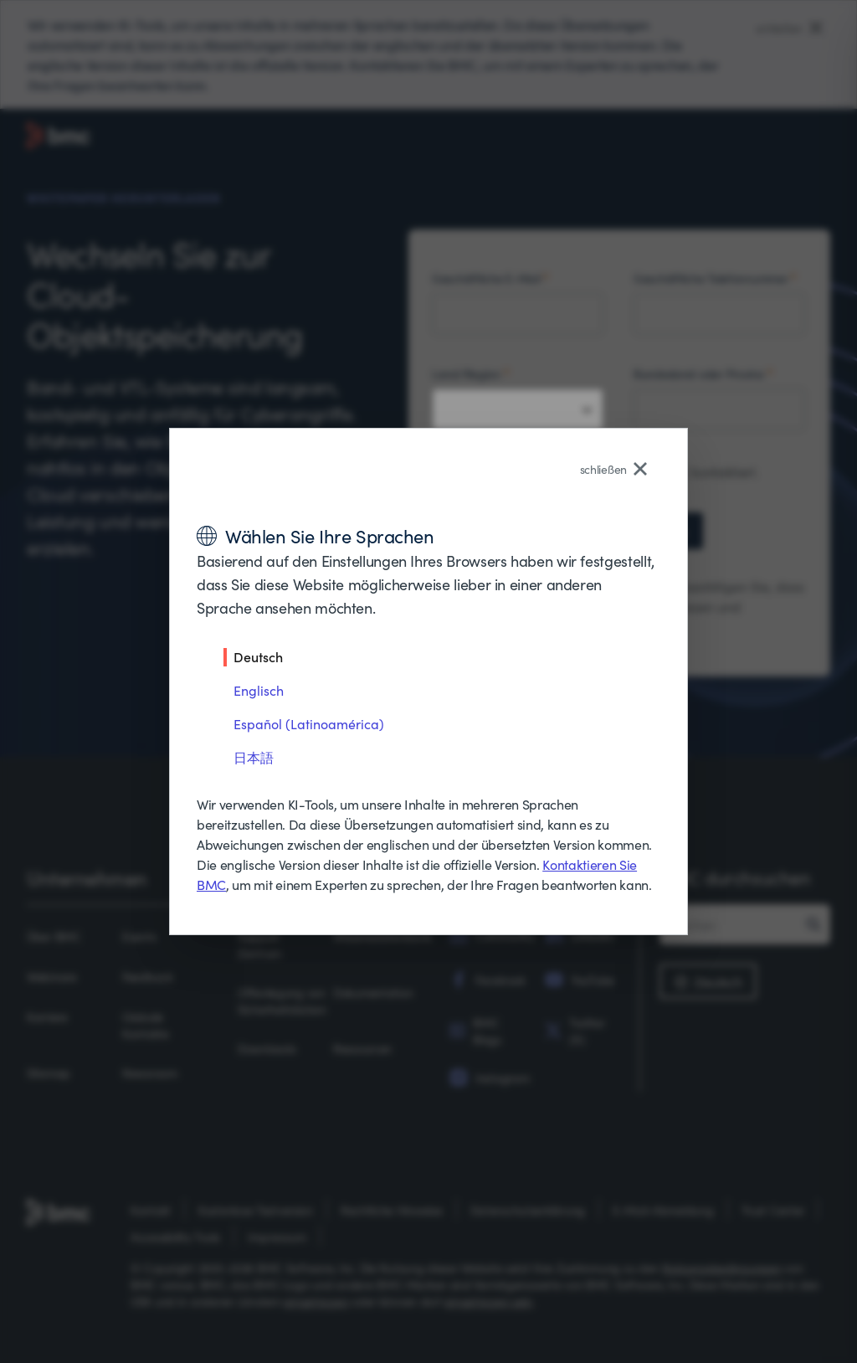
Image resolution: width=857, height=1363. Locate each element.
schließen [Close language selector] (613, 468)
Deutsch (258, 656)
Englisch (258, 690)
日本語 (253, 757)
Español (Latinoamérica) (308, 723)
